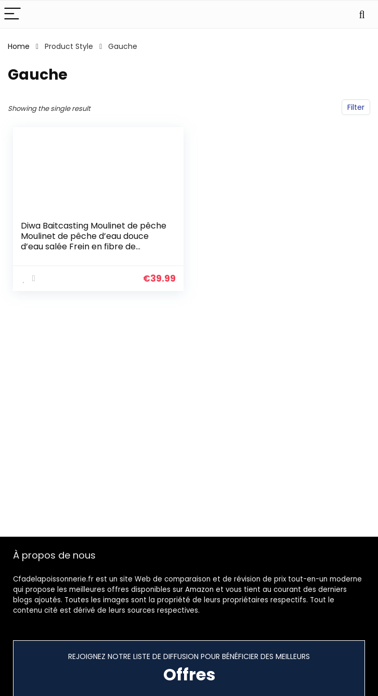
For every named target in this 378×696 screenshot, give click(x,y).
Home (19, 46)
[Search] (361, 14)
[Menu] (12, 14)
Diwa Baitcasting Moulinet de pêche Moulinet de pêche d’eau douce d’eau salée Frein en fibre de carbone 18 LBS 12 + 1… (93, 241)
